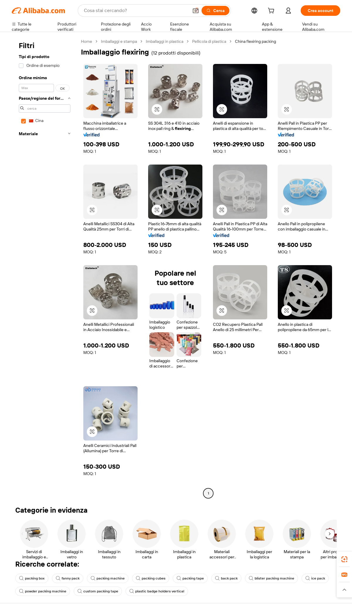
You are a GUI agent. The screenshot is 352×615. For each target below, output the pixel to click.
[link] (344, 559)
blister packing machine (271, 578)
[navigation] (44, 268)
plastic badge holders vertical (156, 591)
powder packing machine (42, 591)
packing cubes (150, 578)
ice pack (315, 578)
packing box (32, 578)
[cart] (272, 11)
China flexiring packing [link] (255, 41)
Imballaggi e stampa (119, 41)
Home (86, 41)
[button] (195, 10)
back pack (226, 578)
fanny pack (67, 578)
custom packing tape (97, 591)
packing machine (108, 578)
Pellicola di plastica (209, 41)
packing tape (190, 578)
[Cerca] (215, 10)
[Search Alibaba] (135, 10)
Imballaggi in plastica (164, 41)
